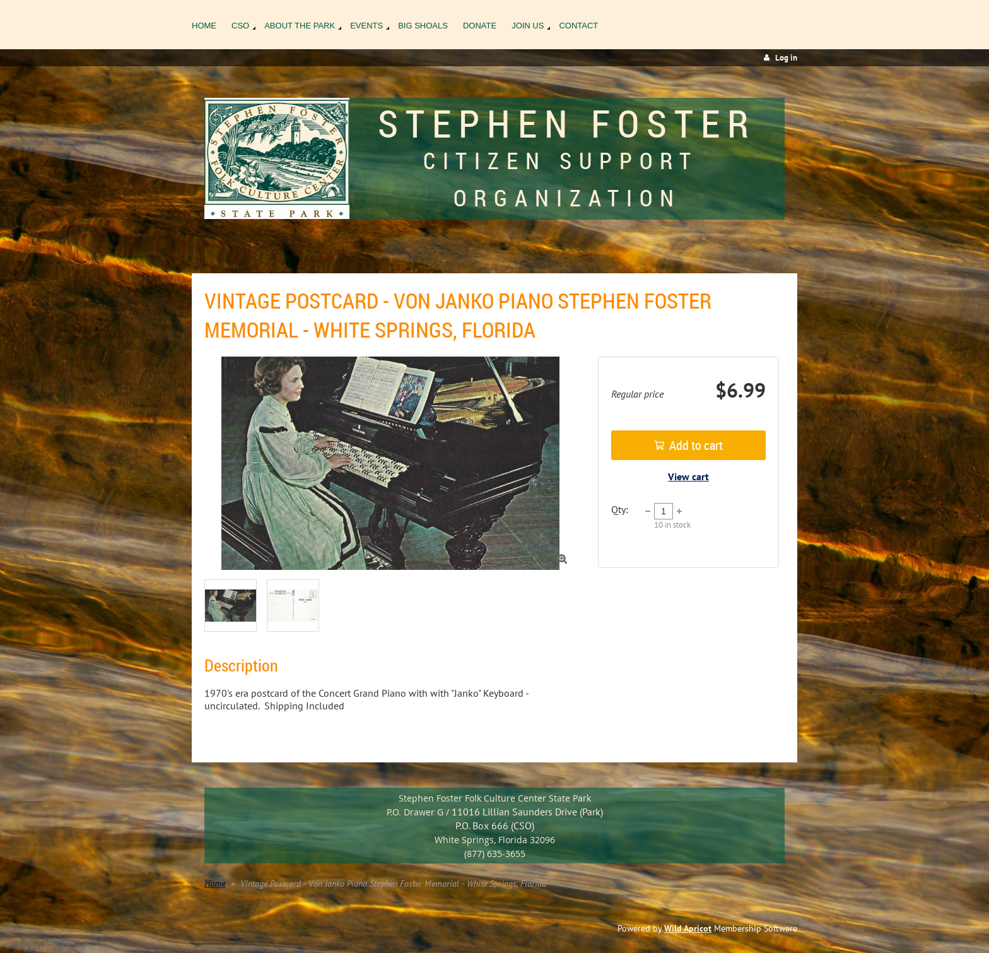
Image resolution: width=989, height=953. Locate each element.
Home (214, 883)
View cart (688, 476)
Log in (786, 57)
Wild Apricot (687, 928)
